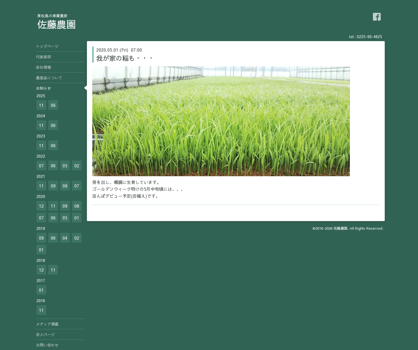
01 (76, 218)
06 (53, 105)
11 (41, 105)
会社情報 (43, 67)
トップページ (47, 46)
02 (76, 165)
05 (65, 165)
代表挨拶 (43, 56)
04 (65, 238)
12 (41, 206)
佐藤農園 (56, 24)
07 (41, 165)
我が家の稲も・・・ (125, 58)
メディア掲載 (47, 324)
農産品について (49, 77)
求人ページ (45, 334)
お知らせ (43, 88)
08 (65, 186)
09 (53, 186)
